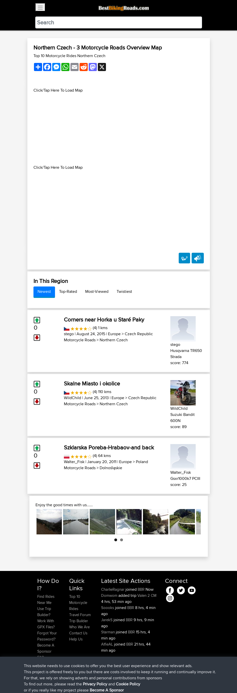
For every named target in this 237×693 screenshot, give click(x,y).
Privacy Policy (105, 681)
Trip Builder (78, 620)
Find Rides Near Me (45, 599)
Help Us (76, 639)
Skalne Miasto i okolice (92, 383)
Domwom (109, 595)
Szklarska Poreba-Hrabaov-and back (109, 447)
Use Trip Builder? (44, 611)
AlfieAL (107, 644)
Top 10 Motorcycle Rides (78, 602)
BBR (141, 589)
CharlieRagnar (113, 589)
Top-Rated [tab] (68, 291)
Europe (114, 334)
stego (69, 334)
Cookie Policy (130, 681)
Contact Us (78, 633)
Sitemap (84, 681)
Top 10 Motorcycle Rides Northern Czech (69, 56)
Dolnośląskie (111, 468)
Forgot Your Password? (47, 636)
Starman (108, 632)
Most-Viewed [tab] (96, 291)
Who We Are (79, 627)
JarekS (107, 619)
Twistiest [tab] (124, 291)
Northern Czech (114, 340)
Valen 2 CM (146, 595)
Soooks (108, 607)
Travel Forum (80, 614)
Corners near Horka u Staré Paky (104, 319)
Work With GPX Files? (46, 624)
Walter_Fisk (74, 462)
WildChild (72, 398)
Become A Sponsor (45, 648)
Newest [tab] (44, 291)
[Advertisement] (118, 128)
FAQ (40, 657)
